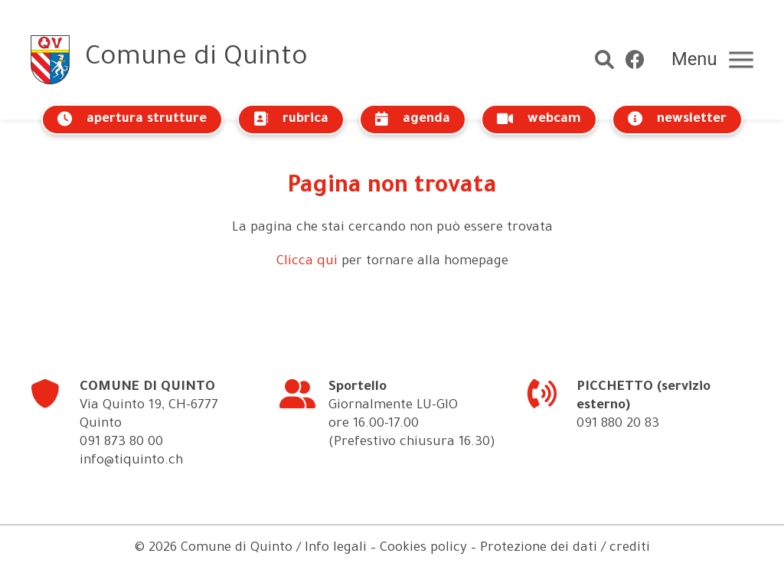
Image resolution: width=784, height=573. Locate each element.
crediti (629, 549)
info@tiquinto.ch (131, 461)
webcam (539, 119)
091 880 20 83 (618, 424)
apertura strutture (132, 119)
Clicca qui (307, 262)
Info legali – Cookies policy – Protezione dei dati (451, 549)
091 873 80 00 (121, 443)
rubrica (290, 119)
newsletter (677, 119)
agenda (412, 119)
